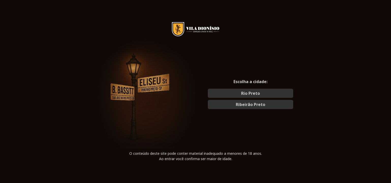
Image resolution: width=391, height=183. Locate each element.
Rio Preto (250, 93)
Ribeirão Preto (250, 104)
